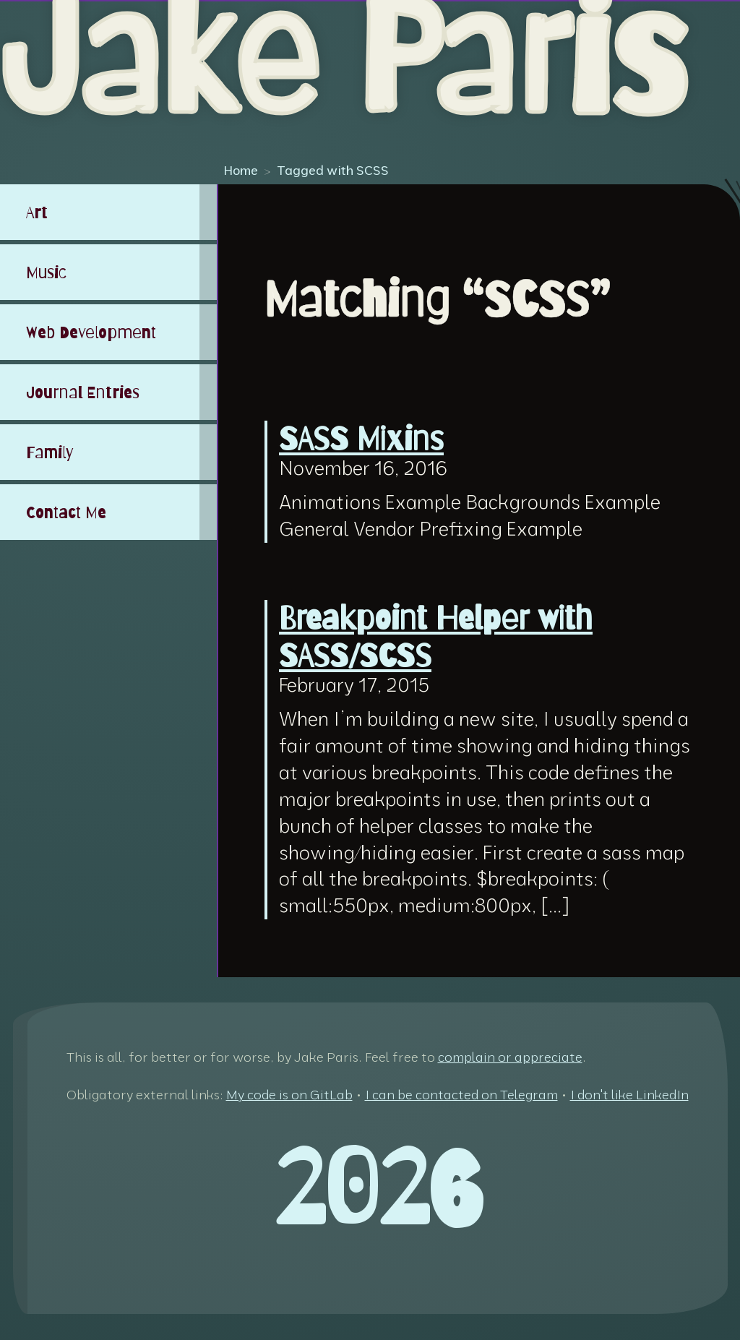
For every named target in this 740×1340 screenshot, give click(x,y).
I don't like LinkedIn (629, 1094)
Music (46, 272)
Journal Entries (82, 392)
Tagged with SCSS (333, 170)
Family (50, 452)
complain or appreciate (510, 1057)
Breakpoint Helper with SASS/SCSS (436, 636)
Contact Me (66, 512)
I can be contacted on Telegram (461, 1094)
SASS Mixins (361, 438)
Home (240, 170)
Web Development (91, 332)
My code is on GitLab (289, 1094)
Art (37, 212)
